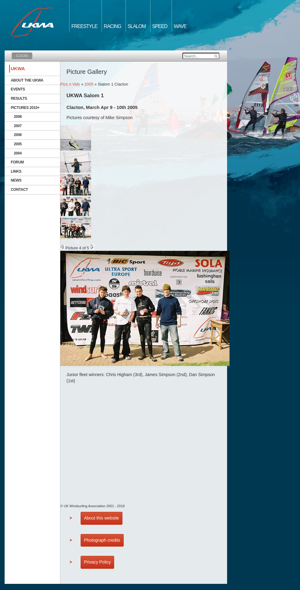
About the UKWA (27, 80)
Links (16, 171)
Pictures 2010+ (25, 108)
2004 (18, 153)
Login (22, 56)
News (16, 180)
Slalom (137, 26)
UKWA (18, 68)
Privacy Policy (97, 562)
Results (19, 98)
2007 (18, 126)
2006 (18, 135)
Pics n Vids (70, 84)
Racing (112, 26)
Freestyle (84, 26)
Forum (17, 162)
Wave (180, 26)
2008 (18, 116)
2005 (18, 144)
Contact (19, 189)
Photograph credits (102, 540)
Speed (159, 26)
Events (18, 89)
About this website (101, 518)
